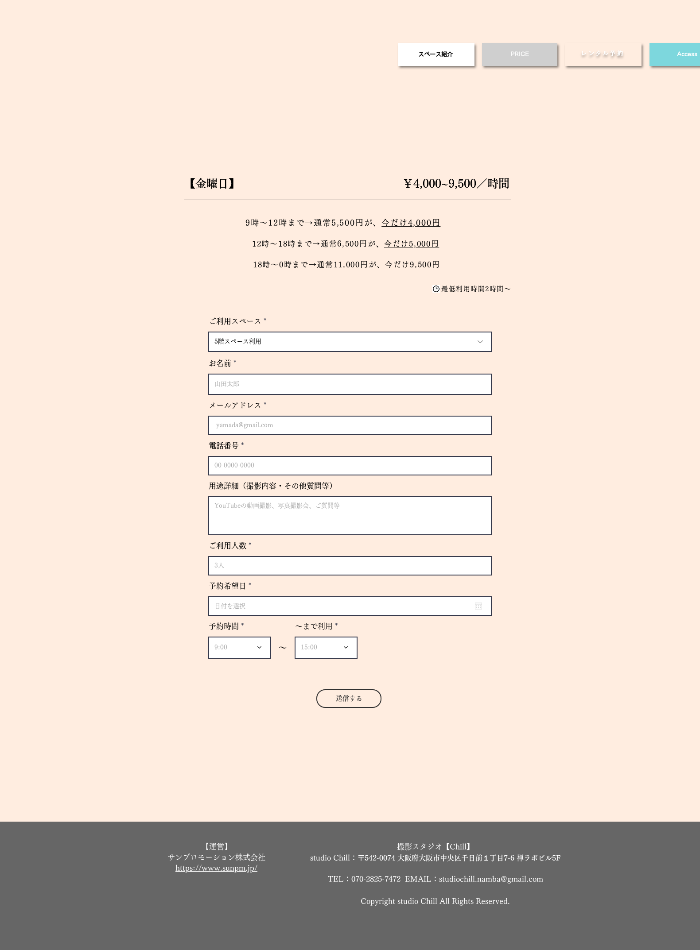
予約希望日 (232, 586)
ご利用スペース (235, 321)
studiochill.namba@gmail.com (491, 879)
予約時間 (224, 626)
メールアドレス (235, 405)
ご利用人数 (227, 545)
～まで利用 (314, 626)
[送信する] (348, 698)
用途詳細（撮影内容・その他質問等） (273, 486)
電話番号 (224, 445)
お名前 (220, 363)
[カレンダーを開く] (478, 606)
